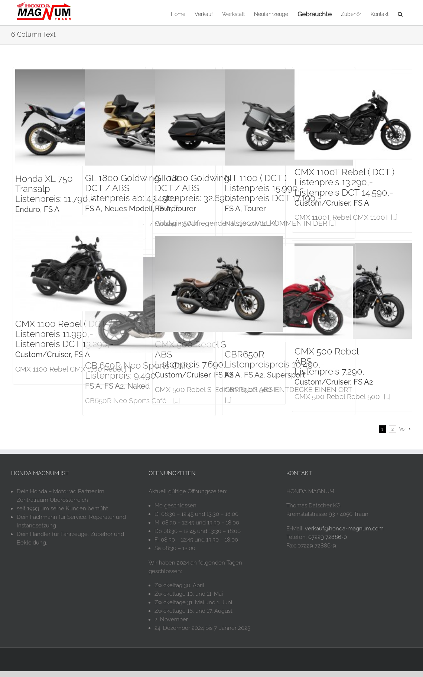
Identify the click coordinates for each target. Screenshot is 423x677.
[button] (400, 13)
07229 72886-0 (327, 543)
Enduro (27, 209)
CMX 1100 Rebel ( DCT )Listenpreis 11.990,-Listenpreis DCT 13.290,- (64, 333)
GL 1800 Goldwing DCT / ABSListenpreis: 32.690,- (195, 188)
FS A (51, 209)
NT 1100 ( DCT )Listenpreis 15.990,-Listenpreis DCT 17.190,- (273, 188)
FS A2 (363, 381)
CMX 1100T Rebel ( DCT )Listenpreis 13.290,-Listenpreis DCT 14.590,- (344, 182)
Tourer (185, 208)
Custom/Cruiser (322, 203)
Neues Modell (128, 208)
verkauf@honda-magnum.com (344, 534)
